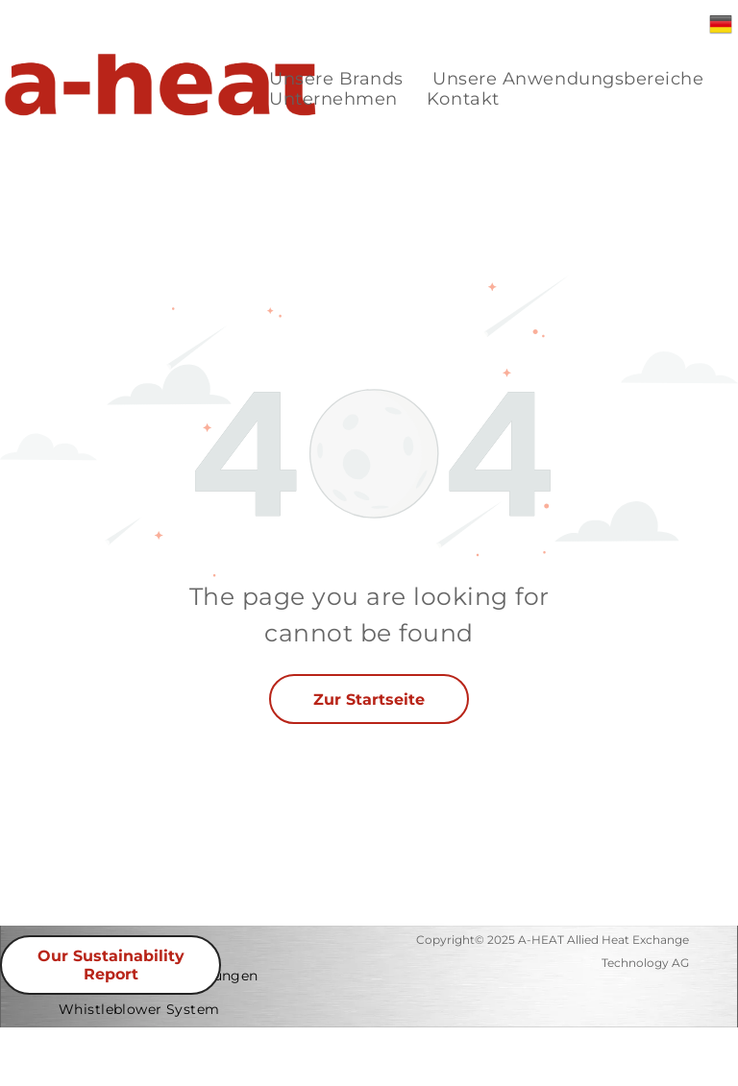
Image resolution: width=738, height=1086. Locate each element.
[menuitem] (336, 79)
